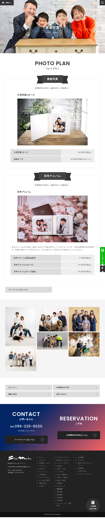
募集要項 (81, 470)
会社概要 (81, 459)
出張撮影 (60, 499)
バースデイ (60, 473)
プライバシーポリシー (85, 476)
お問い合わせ (62, 396)
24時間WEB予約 (63, 388)
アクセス (81, 462)
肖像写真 (60, 485)
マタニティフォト (62, 459)
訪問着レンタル (44, 465)
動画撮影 (60, 496)
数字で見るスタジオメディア (85, 466)
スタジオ (42, 462)
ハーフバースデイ (62, 465)
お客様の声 (43, 476)
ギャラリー (13, 388)
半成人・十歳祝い (62, 479)
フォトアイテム (44, 479)
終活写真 (60, 502)
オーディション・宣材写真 (64, 506)
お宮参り (60, 468)
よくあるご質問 (44, 482)
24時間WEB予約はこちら (77, 437)
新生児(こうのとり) (63, 462)
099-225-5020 (28, 428)
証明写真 (60, 493)
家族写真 (60, 491)
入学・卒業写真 (62, 476)
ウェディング (61, 488)
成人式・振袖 (61, 482)
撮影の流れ (13, 396)
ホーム (41, 459)
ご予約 (41, 488)
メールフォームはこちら (24, 441)
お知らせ (42, 470)
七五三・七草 (61, 470)
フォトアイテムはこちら (19, 290)
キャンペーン (43, 473)
